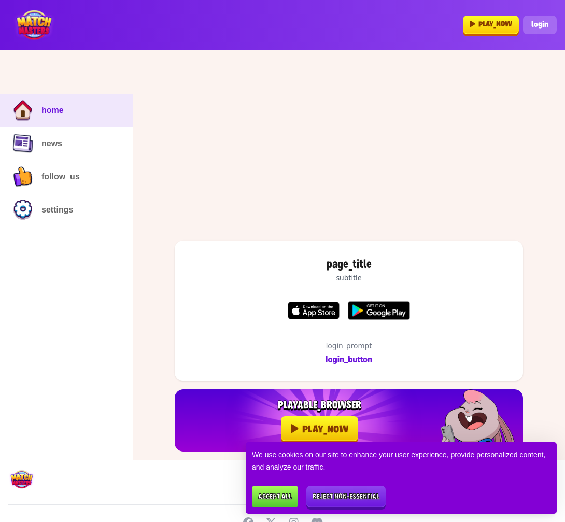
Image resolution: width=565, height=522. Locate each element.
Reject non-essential (346, 496)
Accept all (275, 496)
